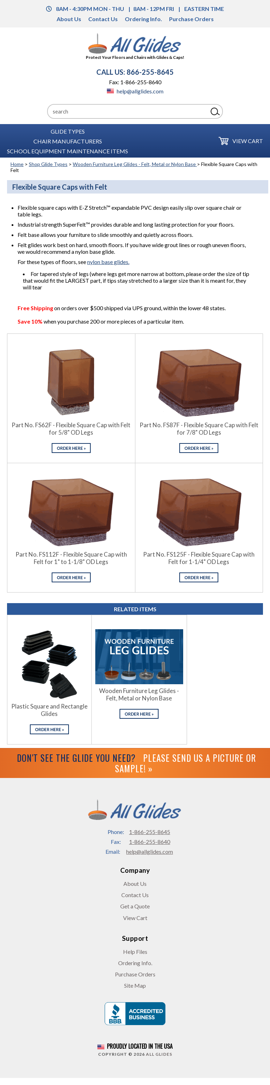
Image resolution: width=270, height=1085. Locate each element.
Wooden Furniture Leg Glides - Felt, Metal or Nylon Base (135, 164)
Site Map (135, 985)
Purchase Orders (191, 19)
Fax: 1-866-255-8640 (135, 82)
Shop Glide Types (48, 164)
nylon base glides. (108, 261)
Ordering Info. (143, 19)
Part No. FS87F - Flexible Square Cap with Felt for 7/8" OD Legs (199, 428)
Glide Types (68, 131)
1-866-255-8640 (149, 841)
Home (17, 164)
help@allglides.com (135, 91)
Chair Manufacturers (67, 140)
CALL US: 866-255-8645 (135, 72)
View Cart (247, 140)
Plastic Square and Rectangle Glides (49, 710)
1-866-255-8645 (149, 831)
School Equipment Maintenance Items (67, 150)
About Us (69, 19)
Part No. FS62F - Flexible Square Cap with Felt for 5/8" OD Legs (71, 428)
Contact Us (103, 19)
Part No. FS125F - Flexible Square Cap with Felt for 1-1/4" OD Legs (199, 558)
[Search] (127, 111)
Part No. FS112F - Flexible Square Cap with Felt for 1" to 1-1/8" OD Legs (71, 558)
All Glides (159, 1054)
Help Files (135, 951)
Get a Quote (135, 906)
